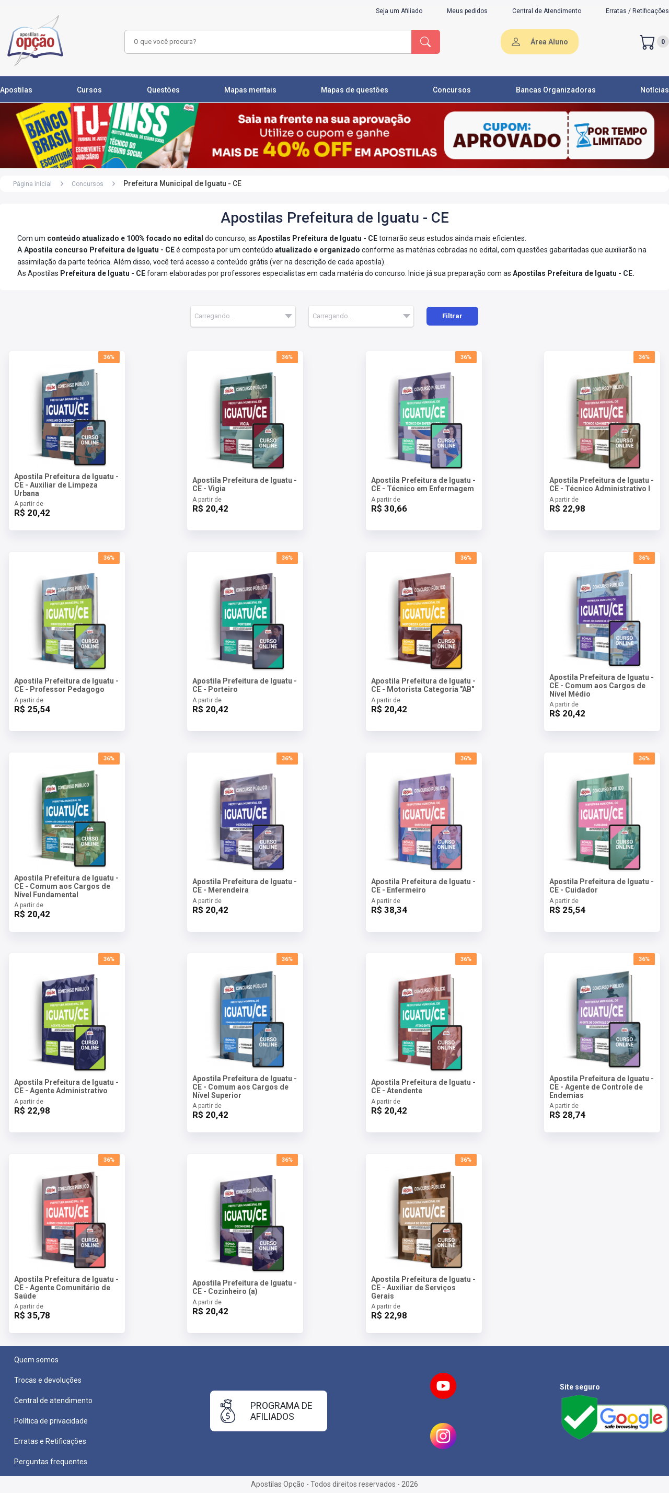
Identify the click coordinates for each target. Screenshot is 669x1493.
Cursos (89, 90)
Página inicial (32, 184)
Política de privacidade (51, 1421)
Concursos (452, 90)
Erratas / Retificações (637, 11)
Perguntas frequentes (50, 1461)
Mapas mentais (250, 90)
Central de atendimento (53, 1400)
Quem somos (36, 1360)
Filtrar (452, 316)
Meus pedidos (467, 11)
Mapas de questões (354, 90)
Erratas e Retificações (50, 1441)
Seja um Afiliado (399, 11)
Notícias (654, 90)
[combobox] (266, 41)
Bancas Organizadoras (556, 90)
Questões (163, 90)
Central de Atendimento (546, 11)
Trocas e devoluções (48, 1380)
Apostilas (16, 90)
